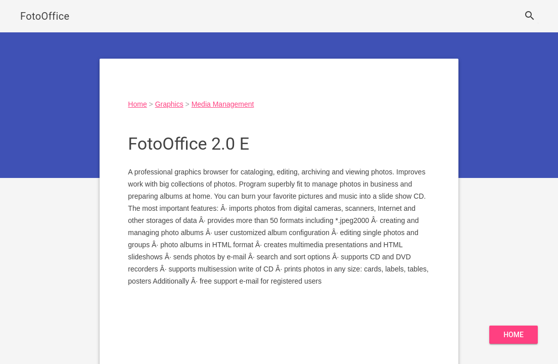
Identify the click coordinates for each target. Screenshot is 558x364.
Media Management (223, 104)
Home (137, 104)
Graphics (169, 104)
